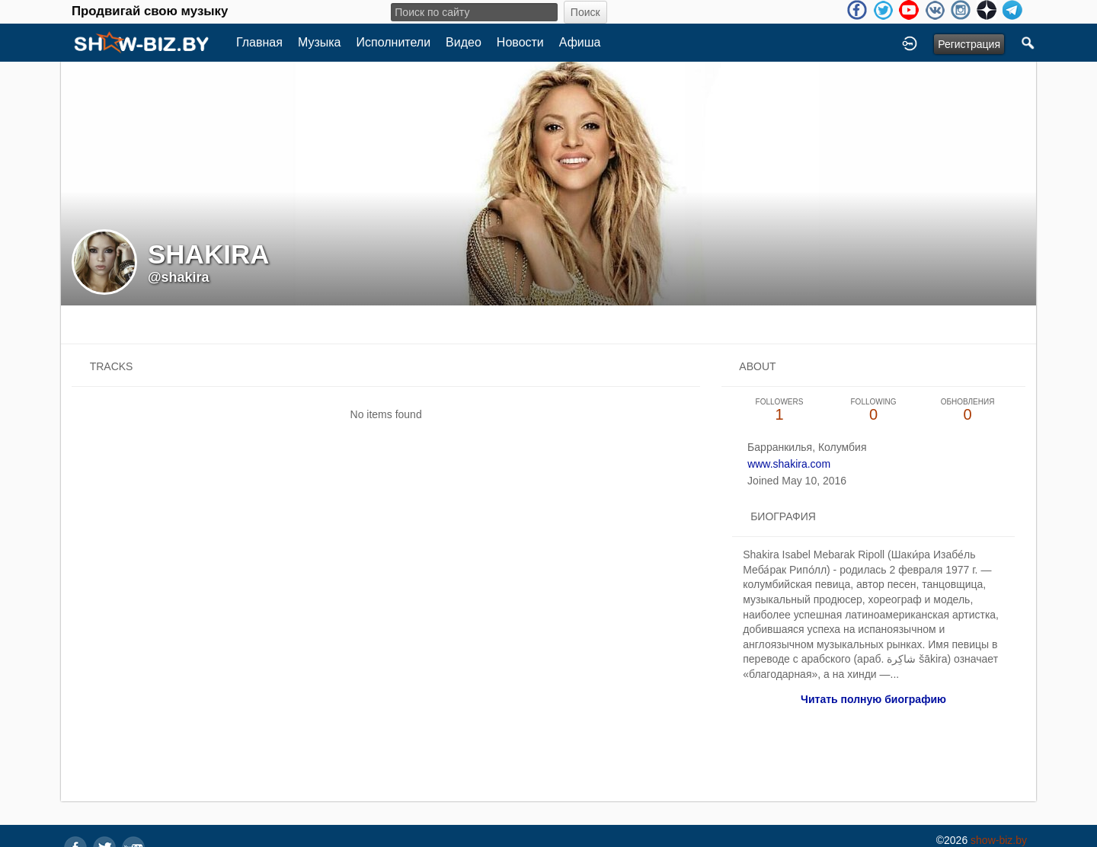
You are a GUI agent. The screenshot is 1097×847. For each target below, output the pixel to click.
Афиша (580, 42)
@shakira (178, 277)
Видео (463, 42)
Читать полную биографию (873, 699)
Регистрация (969, 44)
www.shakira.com (788, 464)
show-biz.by (999, 840)
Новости (520, 42)
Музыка (319, 42)
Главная (259, 42)
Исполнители (394, 42)
